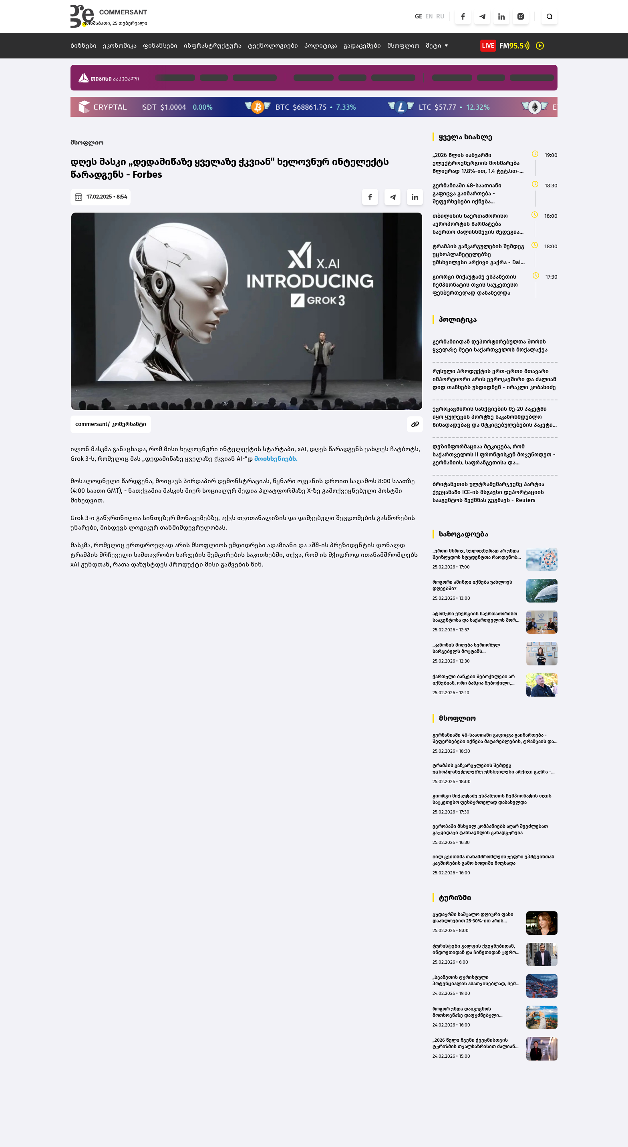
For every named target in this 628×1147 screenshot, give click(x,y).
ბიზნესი (83, 45)
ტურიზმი (455, 897)
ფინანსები (160, 45)
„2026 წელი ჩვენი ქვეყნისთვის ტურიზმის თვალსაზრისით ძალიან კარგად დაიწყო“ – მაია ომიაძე (474, 1043)
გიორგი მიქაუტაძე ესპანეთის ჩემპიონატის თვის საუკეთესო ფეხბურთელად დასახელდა (492, 799)
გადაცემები (362, 45)
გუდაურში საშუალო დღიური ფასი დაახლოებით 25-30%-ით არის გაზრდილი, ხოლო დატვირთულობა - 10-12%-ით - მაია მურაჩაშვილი (476, 918)
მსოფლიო (403, 45)
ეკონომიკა (120, 45)
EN (429, 16)
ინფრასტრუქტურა (213, 45)
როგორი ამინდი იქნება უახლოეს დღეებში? (472, 585)
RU (440, 16)
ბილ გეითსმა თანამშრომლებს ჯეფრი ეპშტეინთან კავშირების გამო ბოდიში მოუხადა (493, 860)
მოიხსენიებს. (276, 458)
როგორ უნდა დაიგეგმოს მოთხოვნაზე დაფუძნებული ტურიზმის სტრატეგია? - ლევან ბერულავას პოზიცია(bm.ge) (470, 1012)
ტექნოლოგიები (273, 45)
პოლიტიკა (320, 45)
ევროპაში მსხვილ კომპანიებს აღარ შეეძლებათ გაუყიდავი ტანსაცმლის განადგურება (490, 830)
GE (418, 16)
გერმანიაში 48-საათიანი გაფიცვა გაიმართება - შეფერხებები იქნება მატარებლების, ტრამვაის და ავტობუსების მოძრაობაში (493, 738)
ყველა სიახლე (465, 137)
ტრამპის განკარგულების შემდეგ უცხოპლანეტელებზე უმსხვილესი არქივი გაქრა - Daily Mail (492, 769)
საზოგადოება (464, 534)
